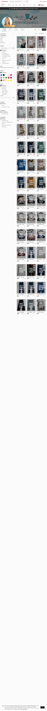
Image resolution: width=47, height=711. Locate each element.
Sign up (44, 1)
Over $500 (3, 94)
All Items (3, 103)
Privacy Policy (24, 709)
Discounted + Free (4, 107)
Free (2, 105)
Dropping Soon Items (5, 125)
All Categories (3, 35)
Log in (41, 1)
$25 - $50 (3, 88)
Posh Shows (29, 5)
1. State (2, 51)
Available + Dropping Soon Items (6, 123)
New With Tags (4, 113)
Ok (42, 707)
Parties (24, 5)
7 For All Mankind (4, 54)
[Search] (20, 1)
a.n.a (2, 58)
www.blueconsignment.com (20, 23)
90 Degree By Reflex (5, 56)
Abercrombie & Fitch (5, 60)
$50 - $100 (3, 89)
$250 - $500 (3, 92)
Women (9, 5)
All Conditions (4, 112)
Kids (16, 5)
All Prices (3, 85)
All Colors (3, 72)
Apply (13, 97)
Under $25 (3, 87)
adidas (2, 61)
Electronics (2, 42)
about (39, 29)
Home (20, 5)
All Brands (3, 50)
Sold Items (3, 126)
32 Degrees (3, 53)
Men (13, 5)
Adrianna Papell (4, 63)
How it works (34, 5)
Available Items (4, 120)
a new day (3, 57)
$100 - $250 (3, 91)
